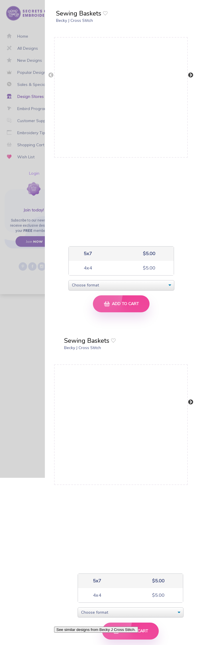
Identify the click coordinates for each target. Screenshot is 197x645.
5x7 (87, 253)
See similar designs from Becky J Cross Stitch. (96, 629)
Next (191, 75)
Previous (51, 75)
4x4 (87, 268)
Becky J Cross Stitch (74, 20)
